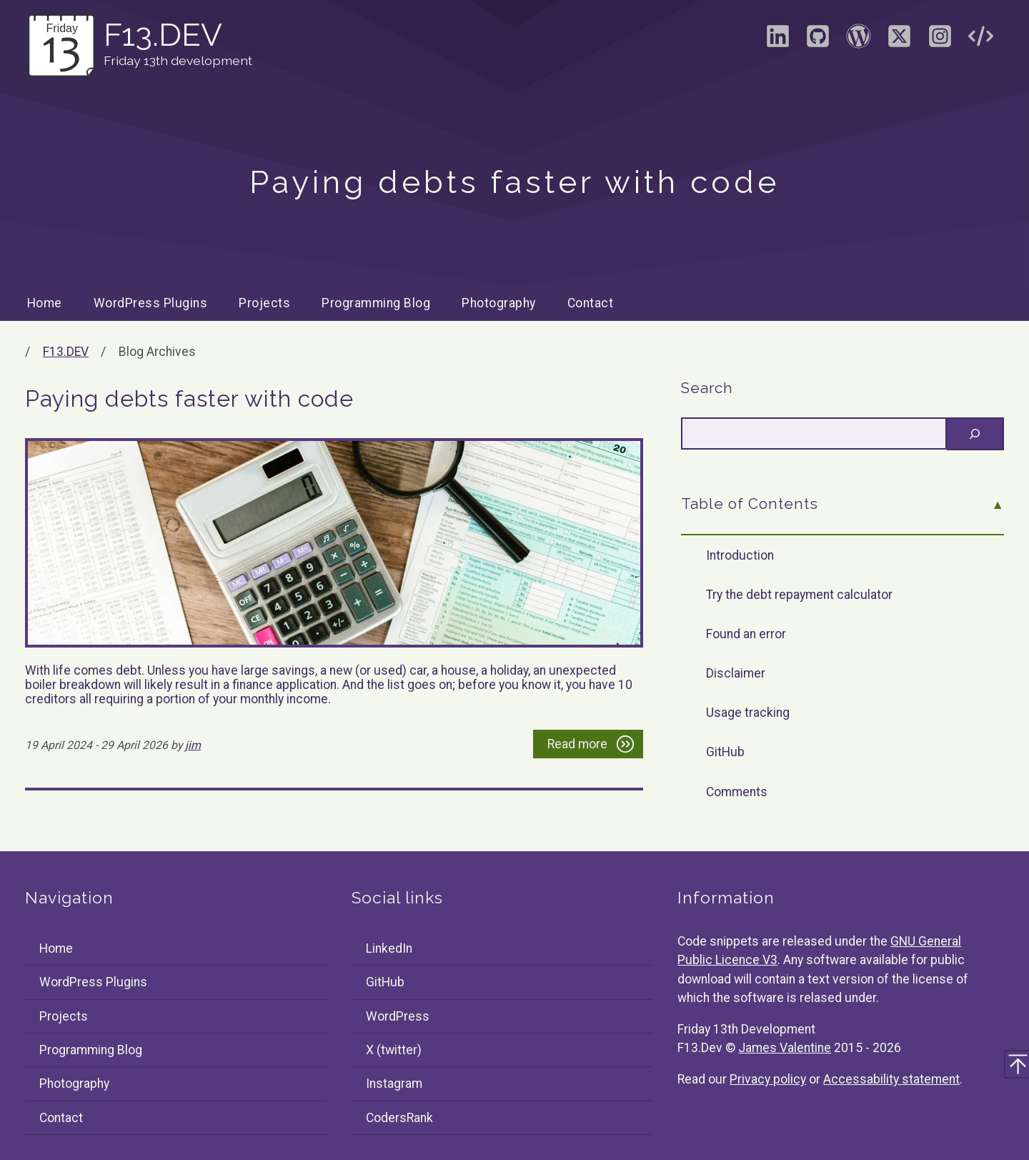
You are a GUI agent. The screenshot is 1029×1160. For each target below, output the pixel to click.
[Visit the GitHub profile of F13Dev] (818, 41)
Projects (264, 303)
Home (44, 303)
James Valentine (784, 1048)
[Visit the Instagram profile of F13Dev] (940, 41)
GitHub (725, 752)
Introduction (740, 555)
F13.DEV (66, 351)
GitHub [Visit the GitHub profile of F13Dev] (385, 982)
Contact (590, 303)
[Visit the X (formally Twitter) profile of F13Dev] (899, 41)
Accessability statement (891, 1079)
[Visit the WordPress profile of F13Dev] (859, 41)
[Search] (975, 433)
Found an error (746, 634)
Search (707, 388)
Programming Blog (376, 303)
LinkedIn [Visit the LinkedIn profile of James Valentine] (389, 948)
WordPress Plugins (151, 303)
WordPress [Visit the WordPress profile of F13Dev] (397, 1016)
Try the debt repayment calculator (799, 595)
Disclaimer (735, 673)
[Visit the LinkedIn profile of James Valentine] (777, 41)
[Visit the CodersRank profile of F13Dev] (980, 41)
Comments (736, 792)
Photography (499, 303)
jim (193, 745)
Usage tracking (748, 712)
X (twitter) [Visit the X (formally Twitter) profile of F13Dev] (394, 1050)
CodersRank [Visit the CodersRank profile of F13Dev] (399, 1118)
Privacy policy (768, 1079)
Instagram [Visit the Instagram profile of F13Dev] (394, 1083)
